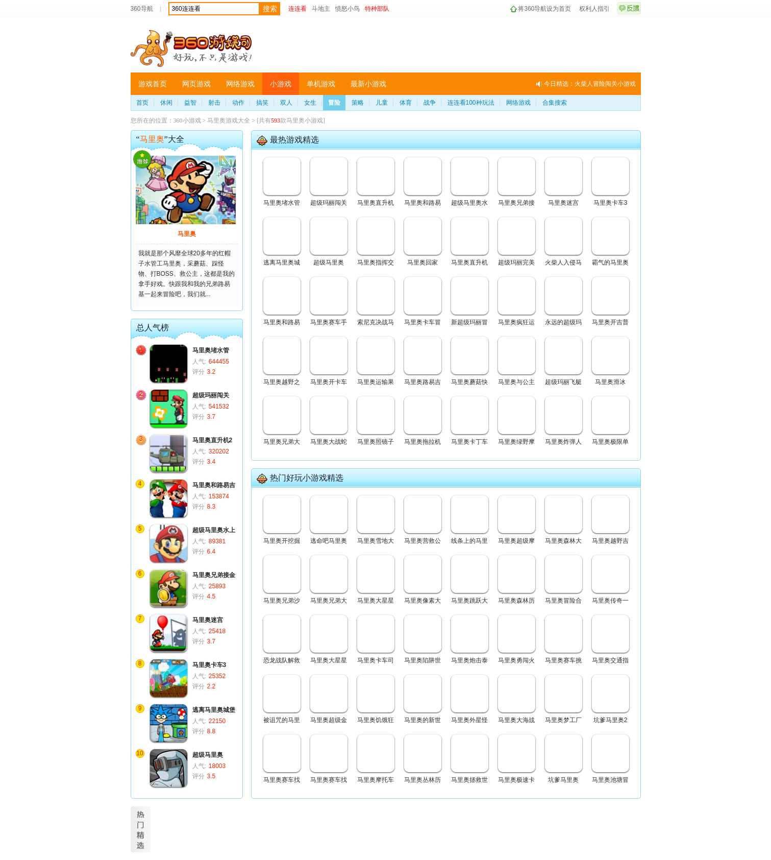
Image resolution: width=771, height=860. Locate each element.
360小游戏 (187, 120)
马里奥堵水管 (210, 350)
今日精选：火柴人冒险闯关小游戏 (590, 83)
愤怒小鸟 (347, 8)
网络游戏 (240, 84)
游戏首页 (152, 84)
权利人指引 (594, 8)
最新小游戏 (368, 84)
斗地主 (321, 8)
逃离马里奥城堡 (213, 709)
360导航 (142, 8)
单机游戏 (321, 84)
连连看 (297, 8)
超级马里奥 (207, 754)
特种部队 (377, 8)
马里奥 (187, 233)
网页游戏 (196, 84)
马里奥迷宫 (207, 620)
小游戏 (280, 84)
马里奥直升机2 (212, 440)
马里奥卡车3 (209, 664)
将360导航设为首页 (544, 8)
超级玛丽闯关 (210, 395)
